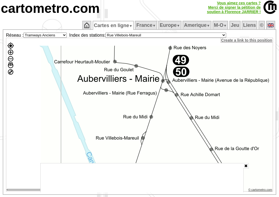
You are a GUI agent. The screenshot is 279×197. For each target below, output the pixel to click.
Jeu (235, 25)
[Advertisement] (142, 178)
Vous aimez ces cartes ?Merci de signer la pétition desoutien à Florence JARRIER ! (234, 7)
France (146, 25)
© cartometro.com (261, 190)
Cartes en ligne (113, 25)
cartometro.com (50, 8)
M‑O (220, 25)
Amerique (197, 25)
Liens (250, 25)
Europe (170, 25)
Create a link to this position (247, 40)
